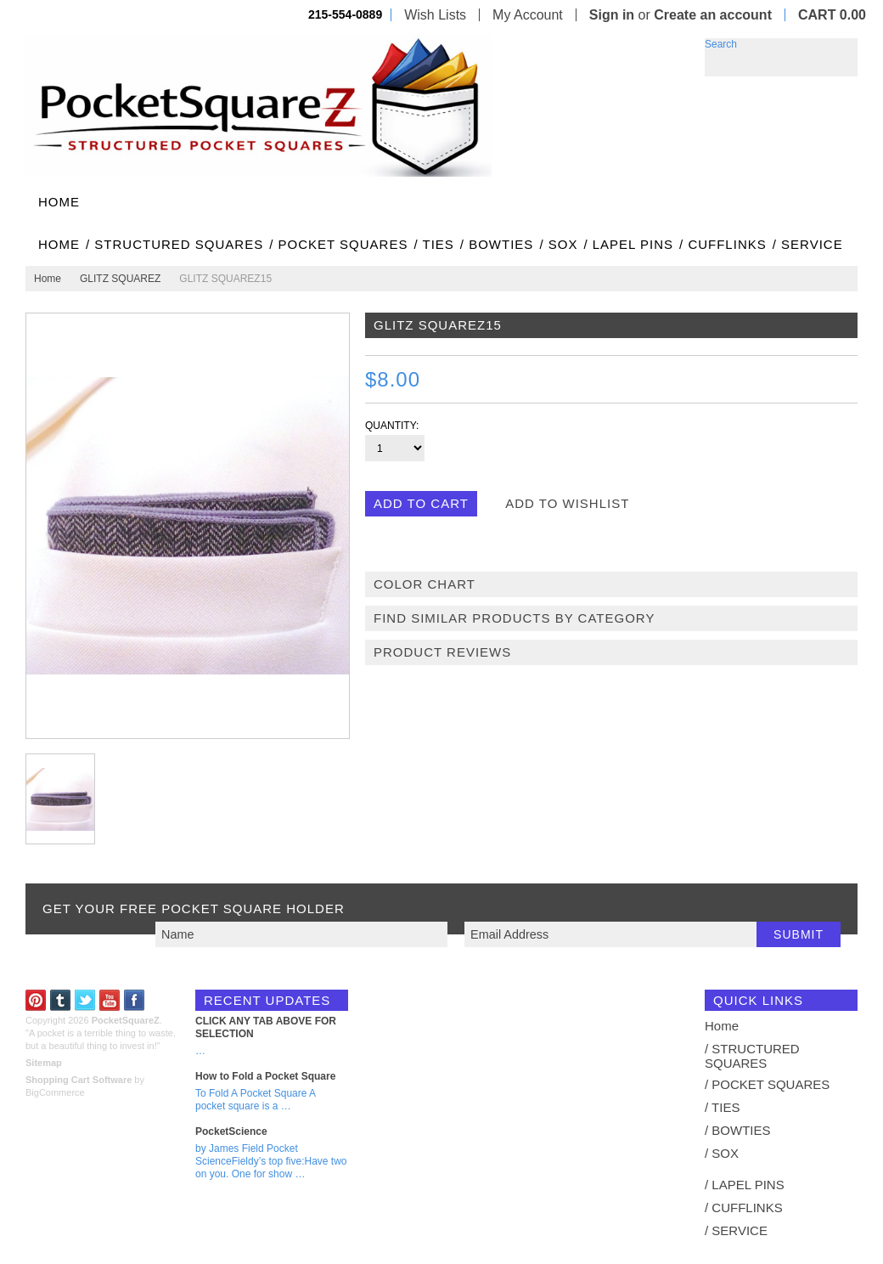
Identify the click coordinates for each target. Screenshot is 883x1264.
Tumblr (60, 1000)
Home (47, 279)
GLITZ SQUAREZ (120, 279)
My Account (527, 14)
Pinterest (36, 1000)
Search (721, 44)
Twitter (85, 1000)
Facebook (134, 1000)
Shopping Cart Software (78, 1080)
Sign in (611, 15)
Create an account (713, 15)
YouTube (110, 1000)
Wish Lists (435, 14)
